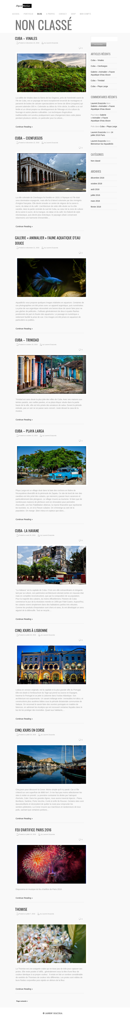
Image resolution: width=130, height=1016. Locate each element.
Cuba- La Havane (27, 530)
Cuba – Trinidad (27, 340)
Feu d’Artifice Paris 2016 (33, 829)
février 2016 (96, 207)
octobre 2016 (96, 183)
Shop (73, 13)
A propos (50, 13)
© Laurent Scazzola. (53, 1013)
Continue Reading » (24, 127)
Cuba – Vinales (26, 38)
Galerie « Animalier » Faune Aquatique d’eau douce (101, 118)
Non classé (95, 161)
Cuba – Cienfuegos (28, 138)
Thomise (21, 909)
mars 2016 (95, 201)
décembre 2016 (97, 178)
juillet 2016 (95, 195)
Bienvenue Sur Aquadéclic (102, 144)
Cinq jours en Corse (30, 730)
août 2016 (95, 189)
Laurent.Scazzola (98, 103)
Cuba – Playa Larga (29, 431)
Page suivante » (22, 1001)
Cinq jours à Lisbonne (31, 630)
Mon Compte (85, 13)
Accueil (16, 13)
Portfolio (28, 13)
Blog (39, 13)
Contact (63, 13)
